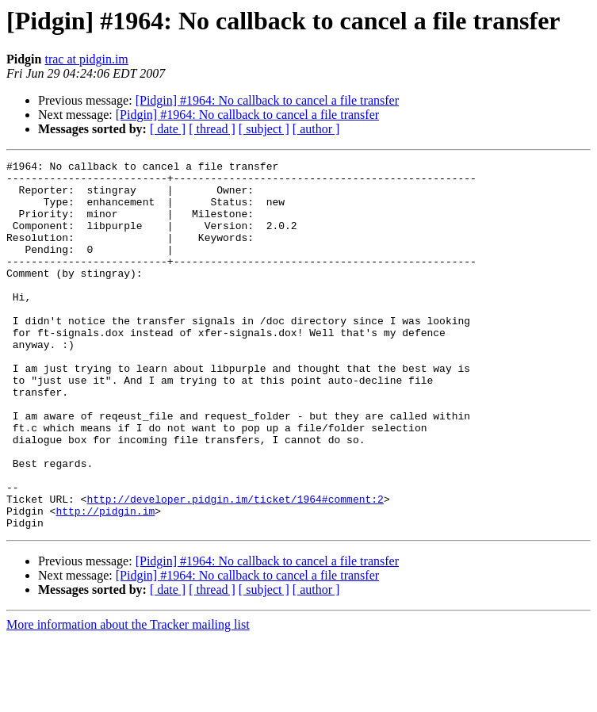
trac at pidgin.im (86, 59)
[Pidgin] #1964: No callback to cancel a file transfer (267, 100)
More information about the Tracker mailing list (128, 698)
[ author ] (316, 129)
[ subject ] (264, 129)
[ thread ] (212, 129)
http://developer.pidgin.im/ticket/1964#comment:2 (234, 568)
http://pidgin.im (105, 582)
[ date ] (168, 129)
